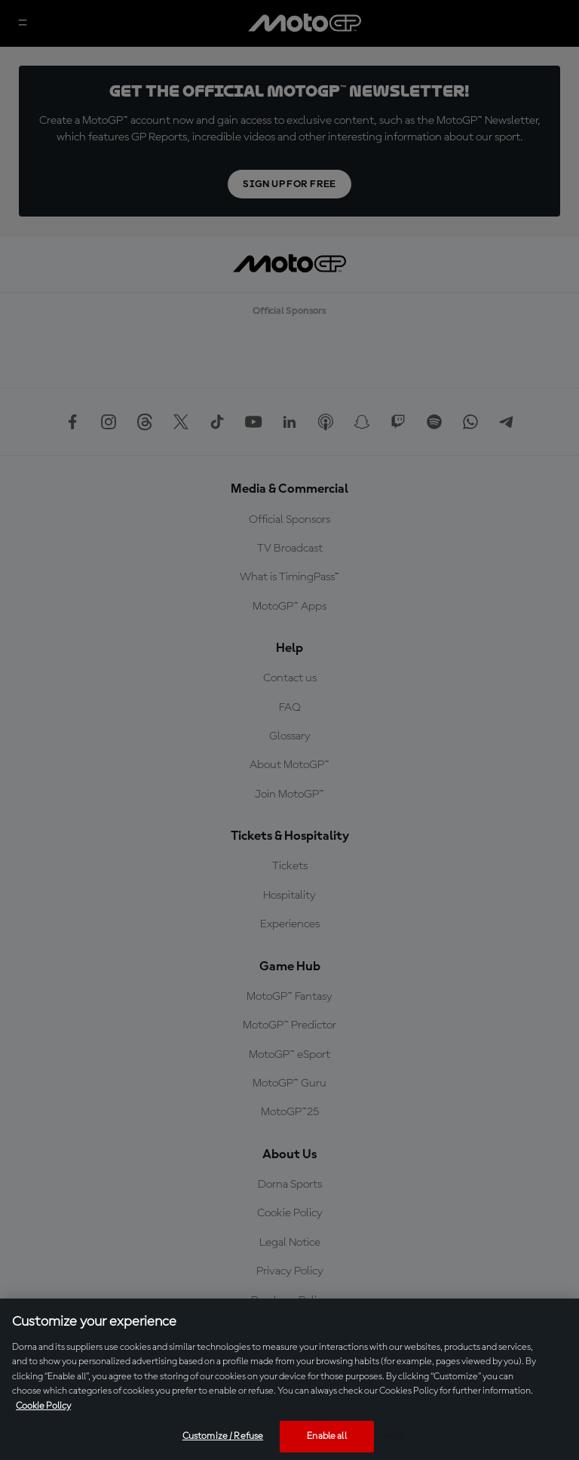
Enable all (326, 1436)
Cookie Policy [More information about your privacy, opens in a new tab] (43, 1406)
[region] (289, 1379)
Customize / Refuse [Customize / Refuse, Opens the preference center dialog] (222, 1436)
